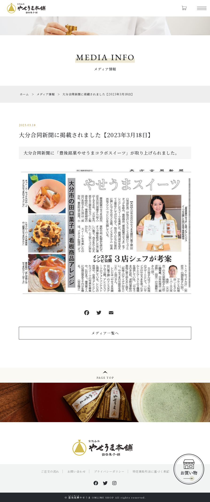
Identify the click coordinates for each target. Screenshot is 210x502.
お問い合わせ (76, 471)
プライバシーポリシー (109, 471)
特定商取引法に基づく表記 (151, 471)
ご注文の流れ (50, 471)
